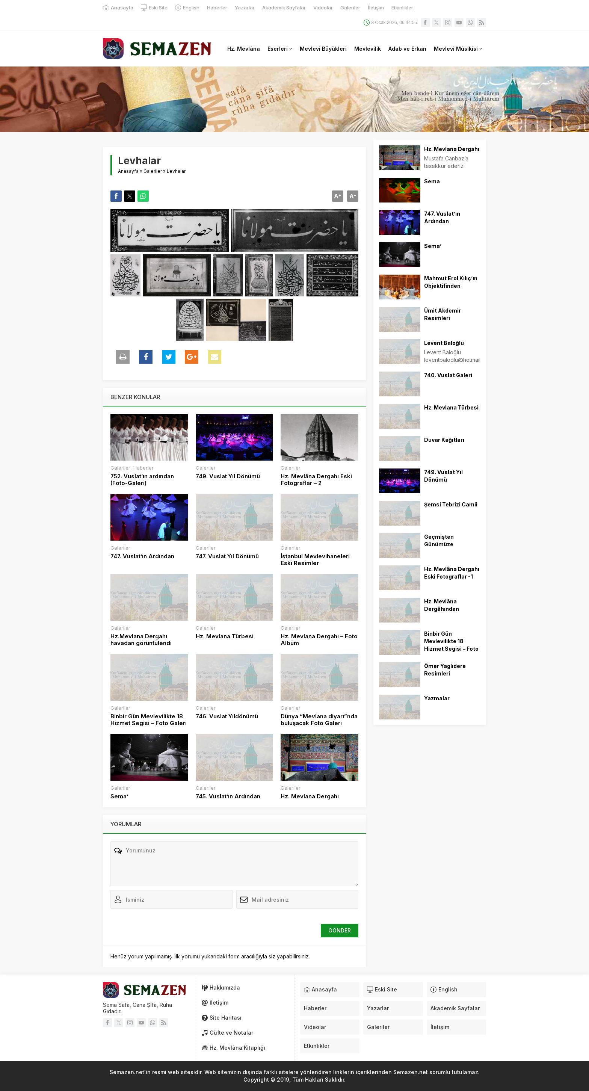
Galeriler (152, 171)
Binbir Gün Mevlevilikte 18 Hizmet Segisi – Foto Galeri (148, 720)
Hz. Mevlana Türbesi (225, 636)
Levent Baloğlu (444, 343)
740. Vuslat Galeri (448, 375)
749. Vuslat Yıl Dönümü (228, 476)
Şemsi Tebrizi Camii (450, 504)
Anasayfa (128, 171)
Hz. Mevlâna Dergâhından (441, 605)
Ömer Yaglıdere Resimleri (445, 670)
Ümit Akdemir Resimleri (442, 314)
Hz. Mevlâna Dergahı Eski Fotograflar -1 (451, 573)
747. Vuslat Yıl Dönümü (227, 556)
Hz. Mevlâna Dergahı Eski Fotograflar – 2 (316, 480)
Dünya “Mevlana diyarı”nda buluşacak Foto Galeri (319, 720)
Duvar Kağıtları (444, 440)
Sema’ (119, 796)
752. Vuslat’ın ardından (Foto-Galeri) (142, 480)
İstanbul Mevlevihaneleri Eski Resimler (315, 560)
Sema (432, 181)
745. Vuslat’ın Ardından (228, 796)
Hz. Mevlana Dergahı (310, 796)
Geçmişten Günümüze (439, 540)
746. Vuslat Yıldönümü (227, 716)
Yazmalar (437, 698)
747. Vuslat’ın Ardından (142, 556)
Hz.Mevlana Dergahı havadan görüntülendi (141, 640)
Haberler (143, 468)
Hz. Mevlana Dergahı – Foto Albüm (319, 640)
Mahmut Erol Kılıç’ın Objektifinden (450, 282)
